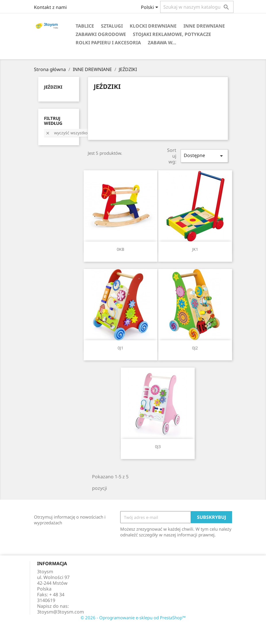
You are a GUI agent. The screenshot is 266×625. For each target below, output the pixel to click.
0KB (120, 249)
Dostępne (204, 155)
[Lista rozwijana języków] (150, 7)
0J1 (120, 348)
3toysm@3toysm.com (60, 612)
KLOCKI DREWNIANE (153, 26)
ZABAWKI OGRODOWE (101, 34)
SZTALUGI (112, 26)
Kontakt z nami (50, 7)
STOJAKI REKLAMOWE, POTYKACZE (172, 34)
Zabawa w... (162, 42)
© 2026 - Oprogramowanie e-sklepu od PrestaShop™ (133, 617)
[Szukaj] (197, 7)
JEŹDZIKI (53, 87)
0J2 (195, 348)
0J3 (158, 446)
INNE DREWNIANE (204, 26)
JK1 (195, 249)
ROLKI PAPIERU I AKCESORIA (108, 42)
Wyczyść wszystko (66, 132)
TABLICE (85, 26)
